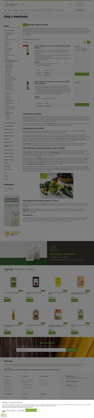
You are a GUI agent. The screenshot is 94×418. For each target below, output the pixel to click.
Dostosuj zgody (20, 410)
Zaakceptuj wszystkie (31, 410)
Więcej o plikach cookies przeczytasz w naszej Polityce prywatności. (17, 407)
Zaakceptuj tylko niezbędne (9, 410)
